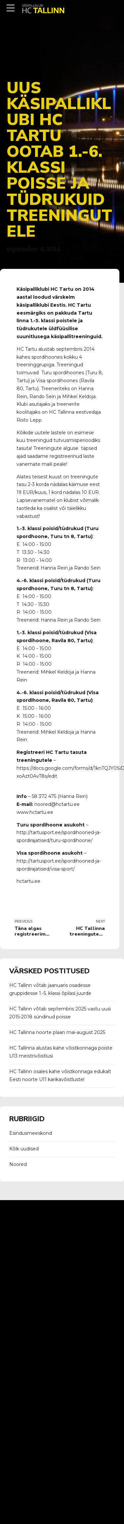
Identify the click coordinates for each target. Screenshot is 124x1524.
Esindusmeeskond (30, 1133)
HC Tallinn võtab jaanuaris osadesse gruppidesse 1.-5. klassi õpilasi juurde (50, 989)
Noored (18, 1164)
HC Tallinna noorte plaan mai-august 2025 (57, 1032)
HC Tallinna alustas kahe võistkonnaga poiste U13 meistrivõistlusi (60, 1052)
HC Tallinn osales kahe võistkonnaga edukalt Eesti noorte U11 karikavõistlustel (60, 1075)
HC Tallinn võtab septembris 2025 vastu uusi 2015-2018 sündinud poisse (60, 1013)
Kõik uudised (24, 1149)
